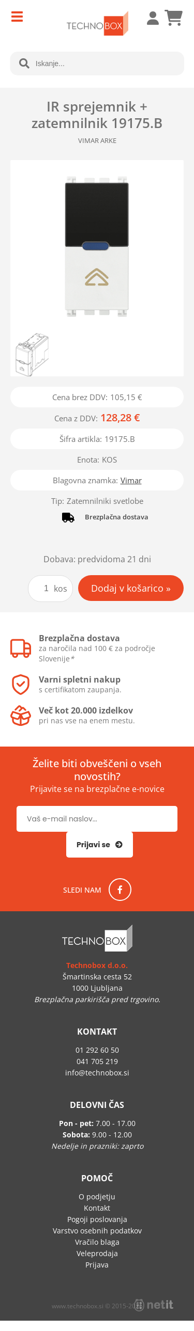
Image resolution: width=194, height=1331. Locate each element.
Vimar (131, 480)
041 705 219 (97, 1061)
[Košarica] (173, 18)
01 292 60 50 (97, 1050)
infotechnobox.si (97, 1073)
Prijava (147, 18)
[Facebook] (120, 889)
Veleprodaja (97, 1253)
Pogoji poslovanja (97, 1219)
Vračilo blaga (97, 1242)
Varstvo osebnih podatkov (97, 1230)
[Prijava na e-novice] (99, 845)
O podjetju (97, 1196)
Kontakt (97, 1208)
